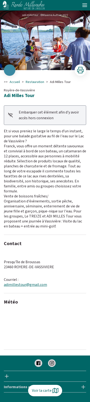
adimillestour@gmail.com (25, 284)
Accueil (15, 82)
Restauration (35, 82)
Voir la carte (45, 390)
